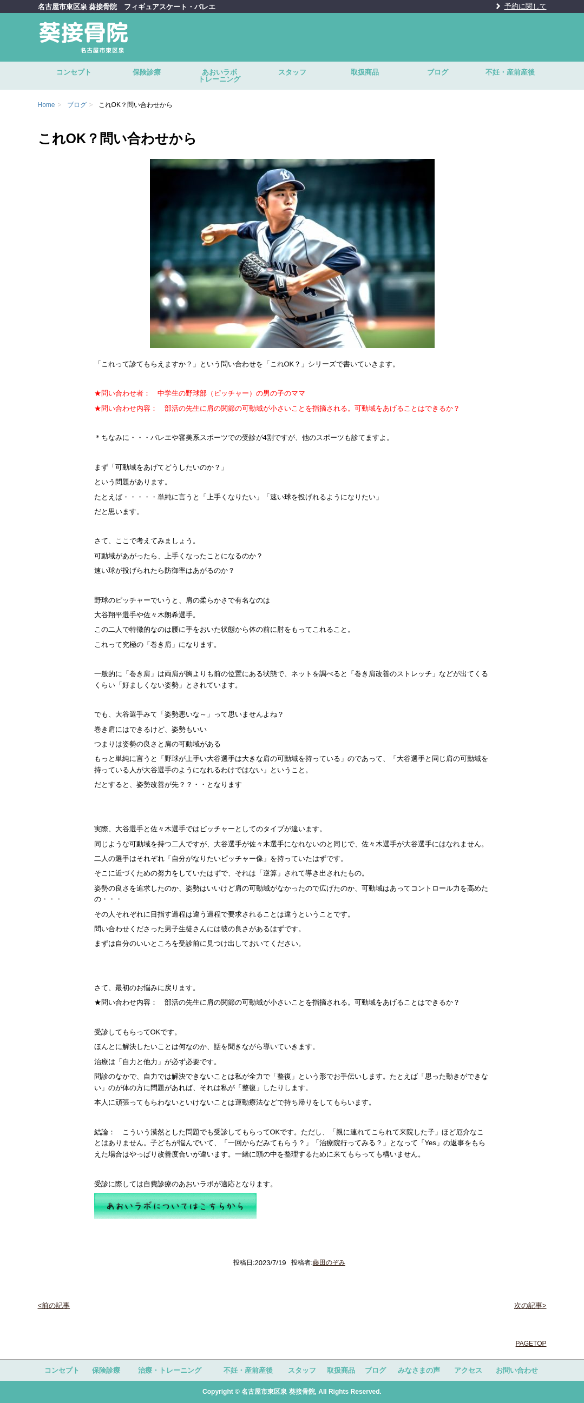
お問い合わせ (517, 1370)
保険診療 (147, 72)
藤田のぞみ (329, 1262)
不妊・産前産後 (510, 72)
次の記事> (530, 1305)
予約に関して (525, 6)
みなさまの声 (419, 1370)
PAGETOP (531, 1343)
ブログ (437, 72)
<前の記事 (54, 1305)
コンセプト (73, 72)
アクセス (468, 1370)
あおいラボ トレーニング (226, 75)
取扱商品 (365, 72)
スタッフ (292, 72)
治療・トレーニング (169, 1370)
